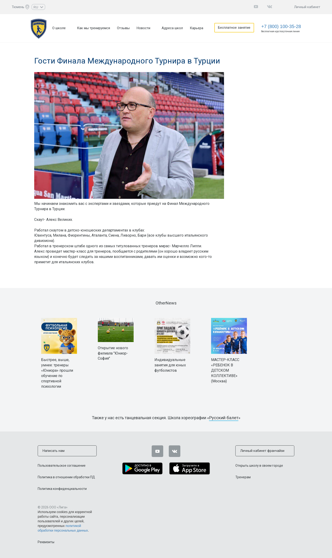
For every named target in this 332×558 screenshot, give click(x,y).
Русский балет (224, 417)
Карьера (196, 28)
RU (38, 7)
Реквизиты (46, 542)
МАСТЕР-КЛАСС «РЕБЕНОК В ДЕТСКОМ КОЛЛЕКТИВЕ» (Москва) (225, 370)
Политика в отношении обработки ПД (66, 477)
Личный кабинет (307, 7)
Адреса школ (172, 28)
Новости (143, 28)
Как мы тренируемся (93, 28)
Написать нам (53, 451)
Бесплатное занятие (234, 28)
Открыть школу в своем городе (259, 465)
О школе (59, 28)
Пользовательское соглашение (62, 465)
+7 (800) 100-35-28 (281, 26)
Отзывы (123, 28)
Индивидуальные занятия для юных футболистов (170, 365)
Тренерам (243, 477)
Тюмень (18, 7)
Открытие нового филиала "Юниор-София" (113, 353)
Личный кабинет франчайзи (261, 451)
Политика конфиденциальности (62, 488)
